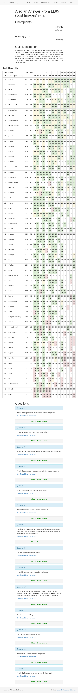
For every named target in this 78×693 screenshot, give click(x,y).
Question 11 (21, 610)
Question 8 (21, 548)
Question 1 (21, 408)
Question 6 (21, 505)
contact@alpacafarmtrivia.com (66, 690)
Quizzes (35, 2)
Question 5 (21, 486)
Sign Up (63, 2)
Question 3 (21, 447)
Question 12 (21, 630)
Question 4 (21, 466)
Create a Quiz (45, 2)
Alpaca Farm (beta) (10, 3)
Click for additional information (26, 416)
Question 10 (21, 587)
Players (55, 2)
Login (71, 2)
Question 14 (21, 668)
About (28, 2)
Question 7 (21, 524)
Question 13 (21, 649)
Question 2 (21, 427)
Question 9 (21, 567)
